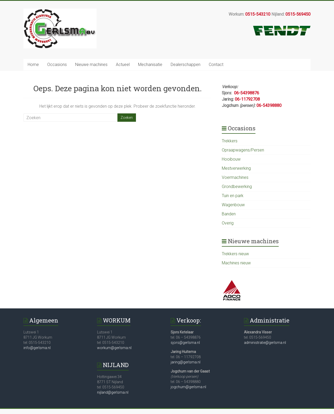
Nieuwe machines (91, 64)
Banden (229, 213)
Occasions (57, 64)
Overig (228, 223)
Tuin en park (232, 195)
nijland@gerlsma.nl (112, 392)
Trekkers (229, 140)
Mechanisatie (150, 64)
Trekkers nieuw (235, 253)
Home (33, 64)
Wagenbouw (233, 204)
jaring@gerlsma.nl (185, 362)
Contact (216, 64)
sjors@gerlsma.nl (185, 342)
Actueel (123, 64)
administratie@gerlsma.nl (265, 342)
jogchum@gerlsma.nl (188, 387)
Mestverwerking (236, 168)
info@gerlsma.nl (37, 348)
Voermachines (235, 177)
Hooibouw (231, 159)
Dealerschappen (185, 64)
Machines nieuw (236, 262)
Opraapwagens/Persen (243, 150)
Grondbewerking (237, 186)
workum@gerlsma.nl (114, 348)
